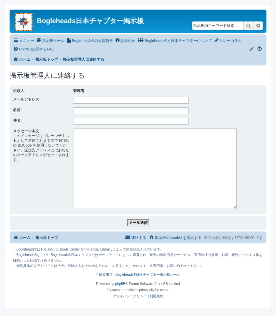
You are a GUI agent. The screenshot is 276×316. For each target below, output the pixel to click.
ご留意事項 (104, 274)
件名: (17, 120)
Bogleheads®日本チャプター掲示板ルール (147, 274)
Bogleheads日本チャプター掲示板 (90, 21)
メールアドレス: (27, 99)
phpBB (120, 284)
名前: (17, 110)
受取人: (19, 91)
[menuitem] (50, 40)
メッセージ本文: (27, 131)
